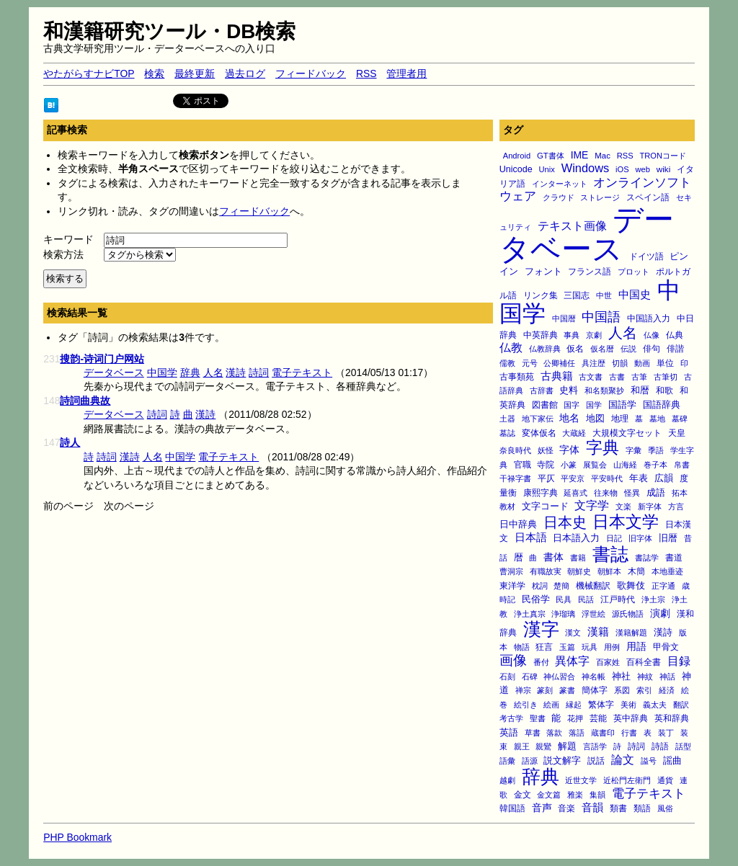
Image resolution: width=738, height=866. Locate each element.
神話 (667, 676)
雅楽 (575, 794)
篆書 (567, 690)
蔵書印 (603, 732)
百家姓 (608, 662)
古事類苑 (516, 376)
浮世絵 (593, 614)
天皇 (676, 432)
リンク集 (540, 295)
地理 (619, 418)
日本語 (531, 537)
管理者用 (406, 73)
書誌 (610, 554)
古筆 (639, 376)
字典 (602, 447)
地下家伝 (538, 418)
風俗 (665, 808)
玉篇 (567, 647)
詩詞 (636, 746)
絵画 (551, 704)
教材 (507, 506)
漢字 (541, 629)
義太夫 (655, 704)
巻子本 (655, 464)
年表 (638, 478)
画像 (513, 660)
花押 (575, 718)
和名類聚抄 (604, 390)
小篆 (569, 464)
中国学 (162, 372)
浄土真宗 (530, 614)
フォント (543, 271)
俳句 (651, 348)
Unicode (516, 169)
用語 (636, 646)
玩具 (589, 647)
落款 (554, 732)
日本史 (565, 522)
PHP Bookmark (77, 837)
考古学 (511, 718)
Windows (585, 167)
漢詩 (663, 632)
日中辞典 (518, 524)
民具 (564, 599)
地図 (595, 418)
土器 (507, 418)
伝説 (628, 348)
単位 (665, 362)
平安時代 (607, 478)
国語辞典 (661, 404)
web (643, 169)
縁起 (574, 704)
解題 (567, 746)
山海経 (625, 464)
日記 (614, 538)
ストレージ (600, 197)
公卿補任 (559, 363)
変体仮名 (539, 433)
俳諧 (675, 348)
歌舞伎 (631, 586)
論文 (622, 760)
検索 (154, 73)
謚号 (649, 760)
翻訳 (681, 704)
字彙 (633, 450)
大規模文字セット (627, 433)
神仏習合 (559, 676)
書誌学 (647, 557)
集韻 (597, 794)
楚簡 (561, 585)
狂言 (544, 646)
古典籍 (557, 376)
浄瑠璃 (563, 614)
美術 (628, 704)
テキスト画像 (572, 226)
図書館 (545, 404)
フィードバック (310, 73)
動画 (642, 363)
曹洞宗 (511, 571)
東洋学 (512, 585)
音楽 (566, 808)
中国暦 (564, 318)
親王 (522, 746)
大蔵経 (574, 433)
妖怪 (546, 450)
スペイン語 (648, 197)
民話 (586, 599)
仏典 (674, 334)
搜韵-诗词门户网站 (102, 359)
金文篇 (549, 794)
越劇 (507, 780)
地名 (569, 418)
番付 (541, 662)
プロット (633, 271)
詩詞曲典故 (85, 400)
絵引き (526, 704)
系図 (622, 690)
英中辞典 (630, 718)
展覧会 (595, 464)
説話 (596, 761)
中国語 (601, 317)
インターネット (559, 183)
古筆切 (665, 376)
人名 (622, 333)
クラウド (558, 197)
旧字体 (640, 538)
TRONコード (662, 155)
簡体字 (595, 690)
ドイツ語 (646, 256)
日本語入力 (576, 537)
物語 (522, 647)
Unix (547, 169)
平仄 (546, 478)
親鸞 (543, 746)
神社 (621, 676)
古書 (617, 376)
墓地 (657, 418)
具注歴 (593, 363)
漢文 (573, 632)
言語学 (595, 746)
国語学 (622, 404)
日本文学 (625, 521)
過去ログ (245, 73)
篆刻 (545, 690)
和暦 (640, 390)
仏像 (651, 335)
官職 (522, 465)
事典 (571, 335)
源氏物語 (628, 614)
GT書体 (550, 155)
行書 (629, 732)
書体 (553, 557)
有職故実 (545, 571)
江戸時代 (617, 599)
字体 (569, 449)
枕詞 (540, 585)
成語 (655, 493)
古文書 (591, 376)
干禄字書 (515, 478)
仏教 (511, 347)
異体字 (572, 660)
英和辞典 (671, 718)
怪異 (632, 492)
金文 (522, 795)
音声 (542, 807)
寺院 (545, 465)
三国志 (577, 295)
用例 (612, 647)
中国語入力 (648, 318)
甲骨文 (666, 647)
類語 (642, 808)
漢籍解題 (631, 632)
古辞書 (542, 390)
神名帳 (593, 676)
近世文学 (581, 780)
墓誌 (507, 433)
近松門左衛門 (627, 780)
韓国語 (512, 808)
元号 (530, 363)
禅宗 (523, 690)
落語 (576, 732)
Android (516, 155)
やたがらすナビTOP (88, 73)
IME (580, 155)
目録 (678, 660)
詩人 (70, 442)
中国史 (634, 294)
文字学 (591, 505)
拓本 (680, 492)
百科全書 (643, 661)
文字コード (545, 506)
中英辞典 (540, 335)
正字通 (663, 585)
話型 (683, 746)
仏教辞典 (545, 348)
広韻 (663, 478)
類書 (618, 808)
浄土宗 (653, 599)
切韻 (620, 363)
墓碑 (680, 418)
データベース (587, 234)
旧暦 (668, 537)
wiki (663, 169)
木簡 (636, 571)
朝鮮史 (579, 571)
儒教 (507, 363)
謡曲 (672, 760)
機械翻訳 (593, 586)
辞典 (540, 776)
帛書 (682, 464)
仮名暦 (602, 348)
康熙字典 (540, 493)
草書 (533, 732)
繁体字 (601, 705)
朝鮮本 (609, 571)
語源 (530, 760)
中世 (604, 295)
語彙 (507, 760)
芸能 (598, 718)
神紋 (645, 676)
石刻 (507, 676)
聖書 (538, 718)
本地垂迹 (667, 571)
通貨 (665, 780)
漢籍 (598, 631)
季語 (656, 450)
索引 (644, 690)
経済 (667, 690)
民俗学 (536, 599)
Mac (602, 155)
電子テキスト (648, 793)
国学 (594, 405)
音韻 (592, 807)
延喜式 (575, 492)
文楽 (623, 506)
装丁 (666, 732)
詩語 (660, 746)
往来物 (606, 492)
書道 (674, 558)
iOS (622, 169)
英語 (508, 733)
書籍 (578, 557)
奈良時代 (515, 450)
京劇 (594, 335)
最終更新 (194, 73)
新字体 (650, 506)
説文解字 (562, 760)
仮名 (575, 349)
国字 (571, 405)
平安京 (572, 478)
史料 (568, 390)
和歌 (664, 390)
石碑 (530, 676)
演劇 (660, 613)
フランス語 (589, 272)
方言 (676, 506)
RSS (366, 73)
